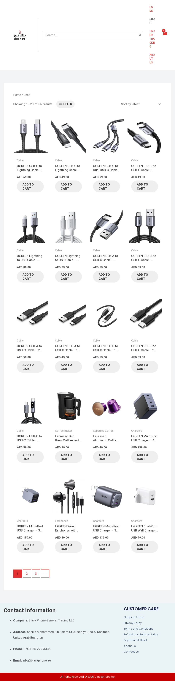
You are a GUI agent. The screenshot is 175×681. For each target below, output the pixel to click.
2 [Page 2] (27, 573)
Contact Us (131, 652)
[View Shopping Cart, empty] (164, 35)
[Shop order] (140, 104)
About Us (130, 646)
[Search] (140, 35)
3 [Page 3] (36, 573)
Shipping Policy (134, 617)
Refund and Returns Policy (141, 634)
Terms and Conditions (138, 629)
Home (17, 95)
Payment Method (135, 640)
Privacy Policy (133, 623)
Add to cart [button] (28, 186)
